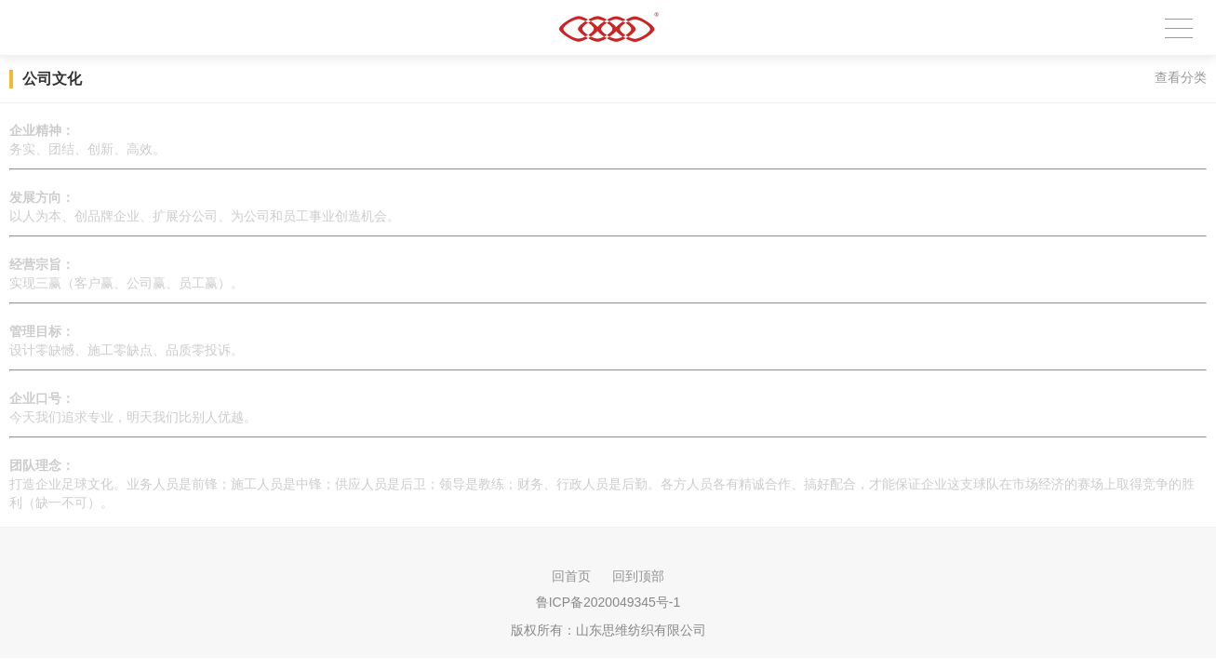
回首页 (571, 576)
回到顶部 (638, 576)
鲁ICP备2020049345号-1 (608, 602)
